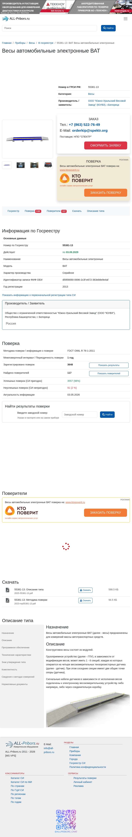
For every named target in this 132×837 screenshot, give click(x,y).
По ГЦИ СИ (17, 790)
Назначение (8, 633)
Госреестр (13, 211)
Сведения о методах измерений (18, 676)
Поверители (57, 211)
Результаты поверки (85, 778)
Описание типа (95, 211)
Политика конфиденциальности (87, 767)
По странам (17, 786)
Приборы (74, 751)
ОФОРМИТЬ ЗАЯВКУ (105, 145)
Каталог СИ (17, 778)
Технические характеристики (16, 655)
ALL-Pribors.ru (16, 18)
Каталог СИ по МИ (21, 782)
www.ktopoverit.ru (69, 170)
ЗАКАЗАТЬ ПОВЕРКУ (105, 192)
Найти (107, 414)
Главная (74, 747)
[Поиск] (49, 28)
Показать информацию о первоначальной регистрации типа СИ (39, 295)
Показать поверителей (108, 373)
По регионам (18, 794)
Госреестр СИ (77, 763)
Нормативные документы (15, 684)
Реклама (79, 786)
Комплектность (9, 669)
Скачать (76, 211)
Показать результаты (108, 365)
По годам (16, 802)
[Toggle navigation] (125, 19)
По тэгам (16, 798)
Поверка (33, 211)
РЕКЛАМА (123, 160)
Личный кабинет (83, 782)
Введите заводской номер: (32, 412)
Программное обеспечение (15, 647)
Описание (7, 640)
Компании (75, 755)
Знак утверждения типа (14, 662)
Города (73, 759)
